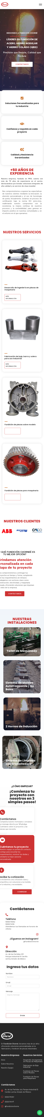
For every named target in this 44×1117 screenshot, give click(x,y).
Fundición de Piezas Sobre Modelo (31, 1072)
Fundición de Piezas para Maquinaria (31, 1077)
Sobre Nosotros (7, 1064)
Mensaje (9, 992)
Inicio (3, 1060)
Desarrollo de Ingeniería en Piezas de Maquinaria (32, 1060)
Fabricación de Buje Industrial (31, 1066)
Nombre (9, 974)
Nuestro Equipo (7, 1068)
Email (8, 983)
